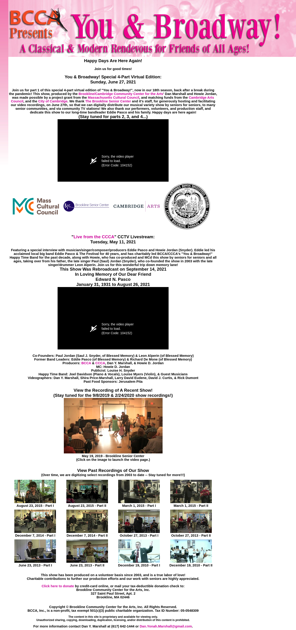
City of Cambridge (52, 101)
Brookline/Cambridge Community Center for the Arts (121, 94)
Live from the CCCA (94, 236)
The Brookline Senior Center (108, 101)
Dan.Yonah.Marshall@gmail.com (166, 626)
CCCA (100, 363)
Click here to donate (58, 586)
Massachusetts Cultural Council (113, 97)
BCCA (86, 363)
